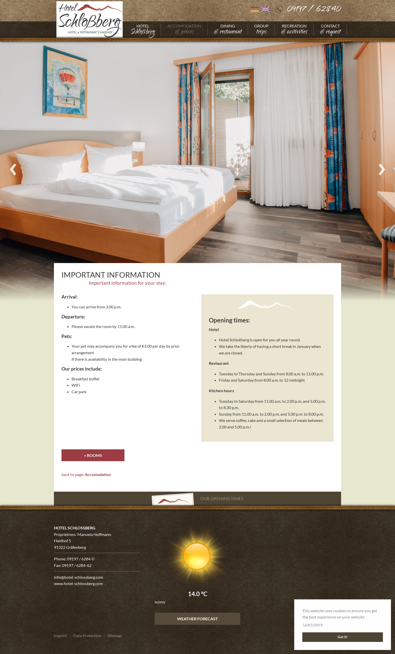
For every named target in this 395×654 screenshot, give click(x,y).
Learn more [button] (313, 624)
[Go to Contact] (330, 29)
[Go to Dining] (228, 29)
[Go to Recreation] (294, 29)
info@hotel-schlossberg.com (78, 577)
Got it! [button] (343, 637)
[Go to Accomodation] (184, 29)
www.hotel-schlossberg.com (78, 583)
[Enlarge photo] (197, 169)
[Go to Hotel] (142, 29)
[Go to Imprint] (60, 635)
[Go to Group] (261, 29)
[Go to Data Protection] (87, 635)
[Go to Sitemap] (115, 635)
